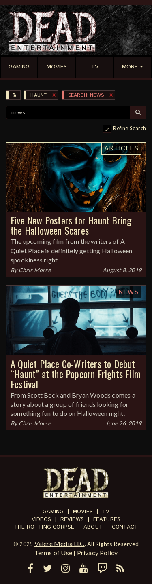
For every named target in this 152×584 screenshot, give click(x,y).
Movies (83, 512)
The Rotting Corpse (44, 527)
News (128, 292)
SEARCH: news (86, 95)
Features (107, 519)
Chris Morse (35, 270)
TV (105, 512)
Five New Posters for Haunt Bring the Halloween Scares (71, 225)
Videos (41, 519)
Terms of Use (53, 552)
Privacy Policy (97, 552)
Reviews (72, 519)
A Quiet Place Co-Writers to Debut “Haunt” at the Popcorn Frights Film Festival (76, 373)
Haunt (38, 95)
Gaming (53, 512)
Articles (121, 148)
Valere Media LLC (59, 543)
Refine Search (129, 128)
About (93, 527)
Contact (125, 527)
